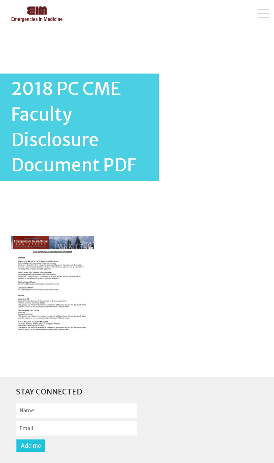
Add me (31, 445)
